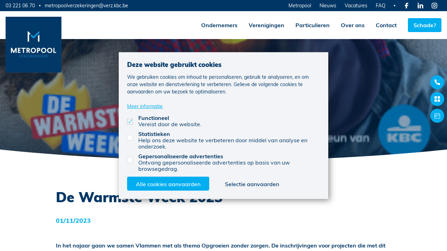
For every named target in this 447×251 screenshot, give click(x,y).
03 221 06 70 (20, 5)
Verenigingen (266, 25)
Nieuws (328, 5)
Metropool (299, 5)
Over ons (353, 25)
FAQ (381, 5)
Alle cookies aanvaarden (168, 183)
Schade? (424, 25)
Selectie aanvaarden (252, 183)
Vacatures (356, 5)
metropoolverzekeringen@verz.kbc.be (86, 5)
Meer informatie (145, 105)
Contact (386, 25)
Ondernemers (219, 25)
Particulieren (312, 25)
